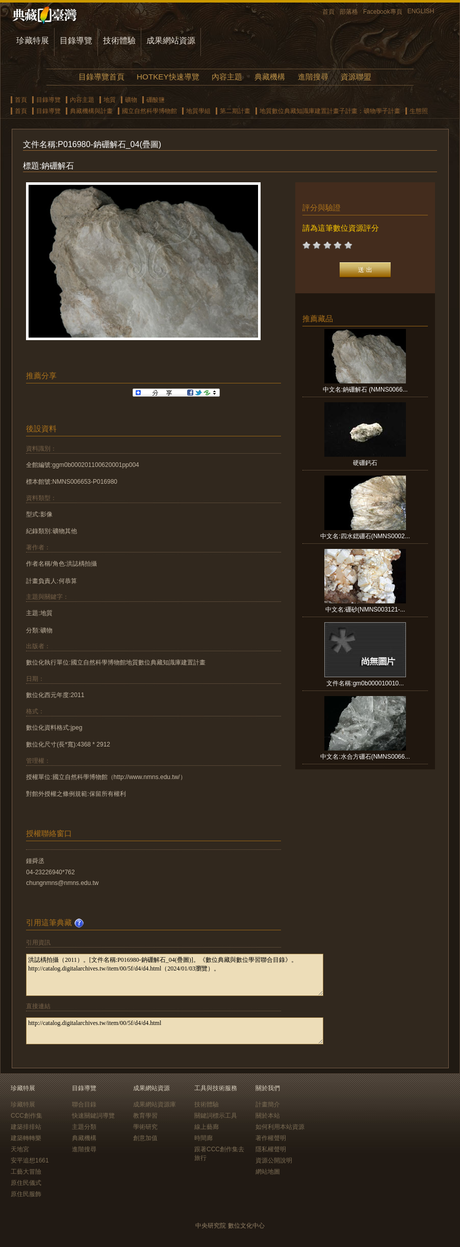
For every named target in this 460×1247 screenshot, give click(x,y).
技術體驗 (119, 40)
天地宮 (20, 1149)
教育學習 (145, 1115)
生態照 (419, 111)
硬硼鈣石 (365, 462)
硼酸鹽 (155, 99)
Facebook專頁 (382, 11)
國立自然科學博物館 (149, 111)
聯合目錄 (84, 1104)
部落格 (349, 11)
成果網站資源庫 (154, 1104)
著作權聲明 (270, 1138)
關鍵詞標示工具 (215, 1115)
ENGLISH (421, 11)
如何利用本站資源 (279, 1126)
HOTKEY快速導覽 (168, 76)
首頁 (328, 11)
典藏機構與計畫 (91, 111)
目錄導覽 (76, 40)
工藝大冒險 (26, 1171)
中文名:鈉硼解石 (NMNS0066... (365, 389)
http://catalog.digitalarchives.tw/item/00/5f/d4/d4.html (174, 1030)
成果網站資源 (170, 40)
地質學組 (198, 111)
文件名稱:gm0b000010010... (364, 683)
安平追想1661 (30, 1160)
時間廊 (203, 1138)
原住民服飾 (26, 1194)
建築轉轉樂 (26, 1138)
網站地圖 (267, 1171)
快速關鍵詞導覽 (93, 1115)
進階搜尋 (313, 76)
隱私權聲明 (270, 1149)
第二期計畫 (235, 111)
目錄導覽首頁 (101, 76)
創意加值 (145, 1138)
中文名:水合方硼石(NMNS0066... (365, 756)
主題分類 (84, 1126)
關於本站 (267, 1115)
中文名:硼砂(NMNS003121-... (365, 609)
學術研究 (145, 1126)
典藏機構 (269, 76)
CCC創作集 (26, 1115)
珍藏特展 (32, 40)
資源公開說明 (273, 1160)
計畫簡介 (267, 1104)
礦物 (131, 99)
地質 (110, 99)
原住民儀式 (26, 1182)
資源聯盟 (356, 76)
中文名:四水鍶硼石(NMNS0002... (365, 536)
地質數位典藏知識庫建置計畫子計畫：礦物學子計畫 (330, 111)
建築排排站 (26, 1126)
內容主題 (227, 76)
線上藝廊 (206, 1126)
